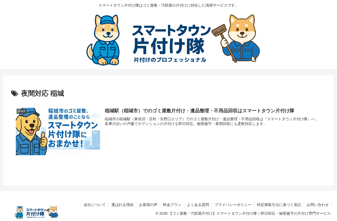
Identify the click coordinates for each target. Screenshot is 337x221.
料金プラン (172, 205)
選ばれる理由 (122, 205)
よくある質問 (198, 205)
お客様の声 (148, 205)
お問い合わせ (318, 205)
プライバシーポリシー (233, 205)
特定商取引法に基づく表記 (279, 205)
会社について (95, 205)
